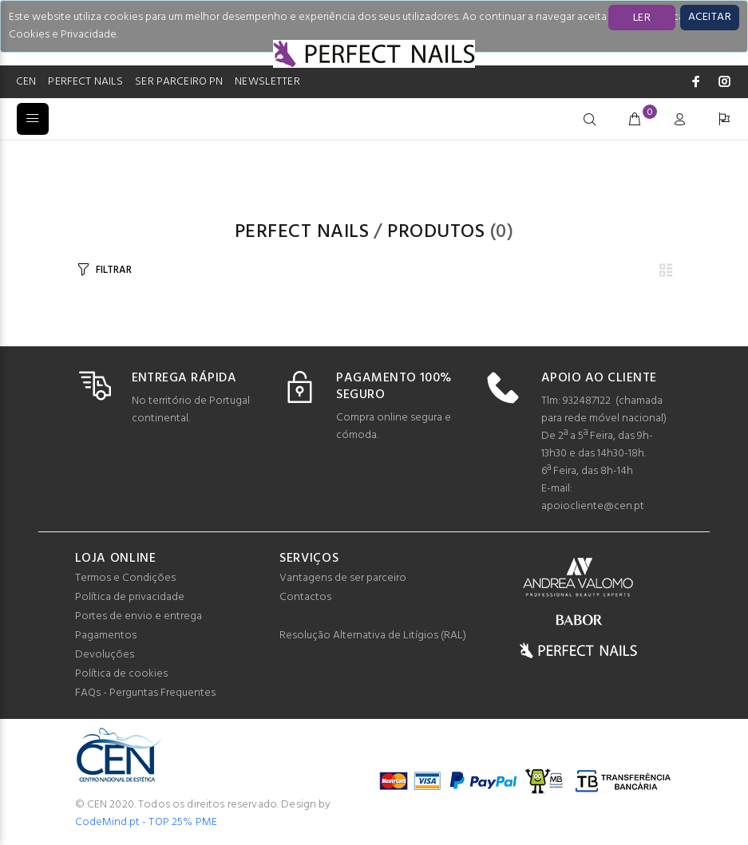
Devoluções (104, 655)
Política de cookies (121, 674)
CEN (26, 82)
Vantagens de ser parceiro (342, 578)
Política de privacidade (129, 597)
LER (642, 18)
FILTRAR (113, 270)
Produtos (436, 232)
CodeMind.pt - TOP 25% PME (146, 822)
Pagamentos (106, 635)
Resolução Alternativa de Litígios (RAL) (372, 635)
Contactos (305, 597)
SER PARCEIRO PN (179, 82)
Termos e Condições (125, 578)
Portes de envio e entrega (138, 616)
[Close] (709, 17)
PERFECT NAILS (85, 82)
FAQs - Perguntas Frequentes (145, 693)
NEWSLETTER (267, 82)
